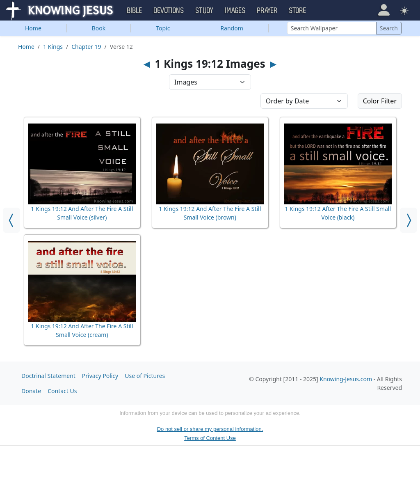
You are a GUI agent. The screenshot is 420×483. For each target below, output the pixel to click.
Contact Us (62, 391)
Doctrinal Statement (48, 376)
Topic (163, 28)
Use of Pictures (145, 376)
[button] (383, 10)
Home (33, 28)
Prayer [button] (267, 10)
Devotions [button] (169, 10)
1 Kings (53, 46)
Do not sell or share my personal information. (210, 429)
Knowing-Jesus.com (346, 379)
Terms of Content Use (210, 438)
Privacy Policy (100, 376)
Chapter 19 (86, 46)
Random (231, 28)
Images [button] (235, 10)
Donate (31, 391)
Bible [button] (134, 10)
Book (99, 28)
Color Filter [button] (380, 100)
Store (297, 10)
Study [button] (205, 10)
